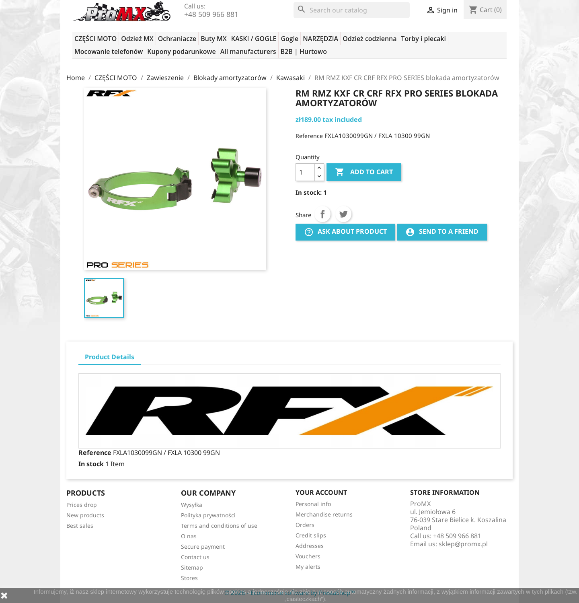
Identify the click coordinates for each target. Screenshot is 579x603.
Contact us (195, 557)
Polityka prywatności (208, 515)
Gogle (289, 38)
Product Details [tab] (109, 356)
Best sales (79, 525)
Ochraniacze (177, 38)
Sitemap (192, 567)
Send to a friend (441, 232)
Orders (305, 525)
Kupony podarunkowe (181, 51)
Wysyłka (191, 504)
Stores (189, 578)
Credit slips (311, 535)
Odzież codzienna (369, 38)
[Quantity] (305, 172)
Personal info (313, 504)
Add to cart (364, 172)
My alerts (308, 566)
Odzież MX (137, 38)
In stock (91, 464)
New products (85, 515)
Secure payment (203, 546)
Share (322, 214)
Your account (321, 492)
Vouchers (308, 556)
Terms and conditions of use (219, 525)
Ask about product (345, 232)
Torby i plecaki (423, 38)
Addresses (310, 545)
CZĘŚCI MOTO (95, 38)
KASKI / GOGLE (254, 38)
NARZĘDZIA (320, 38)
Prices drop (81, 504)
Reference (309, 136)
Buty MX (213, 38)
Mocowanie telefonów (108, 51)
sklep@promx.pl (463, 543)
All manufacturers (248, 51)
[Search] (352, 10)
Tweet (343, 214)
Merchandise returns (324, 514)
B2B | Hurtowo (304, 51)
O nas (189, 536)
